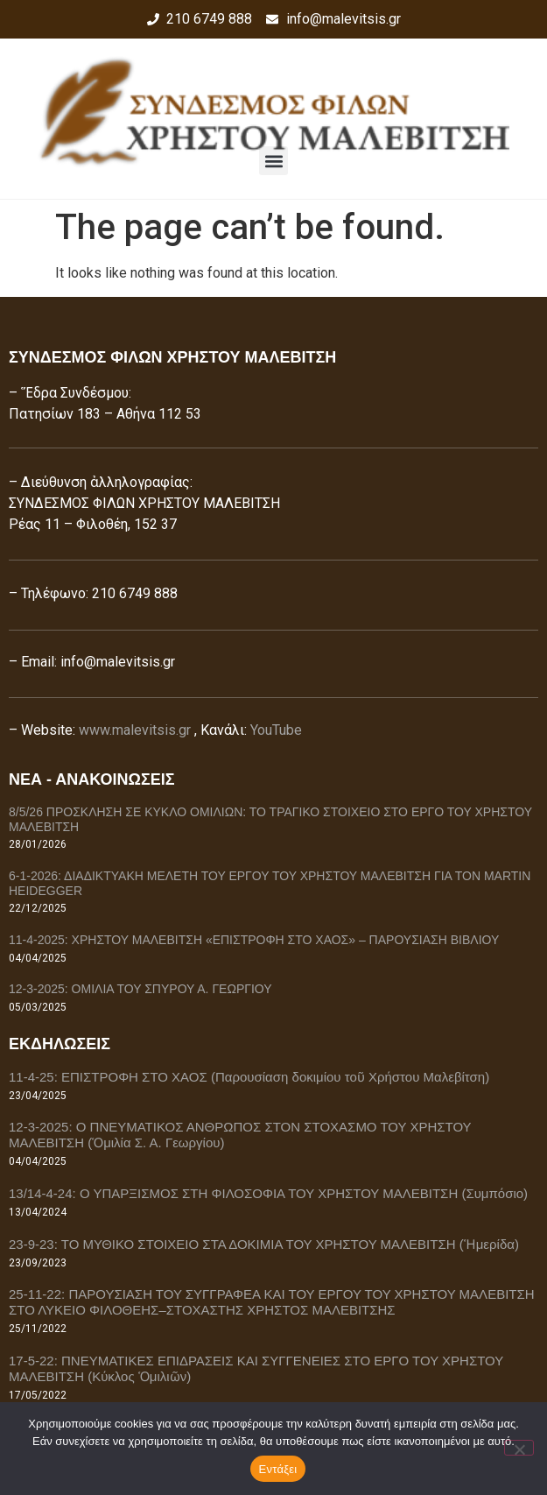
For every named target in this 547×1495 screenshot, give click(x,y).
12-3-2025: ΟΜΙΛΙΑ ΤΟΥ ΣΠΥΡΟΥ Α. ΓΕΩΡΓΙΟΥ (140, 989)
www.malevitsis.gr (135, 730)
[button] (273, 160)
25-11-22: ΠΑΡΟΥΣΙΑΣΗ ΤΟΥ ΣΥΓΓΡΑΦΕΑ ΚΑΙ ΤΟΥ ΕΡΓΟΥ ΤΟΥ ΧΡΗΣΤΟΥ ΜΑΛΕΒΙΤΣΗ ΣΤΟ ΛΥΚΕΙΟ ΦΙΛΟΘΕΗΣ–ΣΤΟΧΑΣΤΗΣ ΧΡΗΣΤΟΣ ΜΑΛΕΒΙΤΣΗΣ (272, 1302)
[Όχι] (519, 1448)
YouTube (276, 730)
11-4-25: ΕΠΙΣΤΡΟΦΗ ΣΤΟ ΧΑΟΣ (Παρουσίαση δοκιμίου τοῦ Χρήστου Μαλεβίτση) (249, 1076)
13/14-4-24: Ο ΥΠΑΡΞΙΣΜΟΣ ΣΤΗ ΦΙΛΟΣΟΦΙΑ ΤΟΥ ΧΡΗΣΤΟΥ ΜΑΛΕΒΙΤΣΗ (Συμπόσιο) (268, 1193)
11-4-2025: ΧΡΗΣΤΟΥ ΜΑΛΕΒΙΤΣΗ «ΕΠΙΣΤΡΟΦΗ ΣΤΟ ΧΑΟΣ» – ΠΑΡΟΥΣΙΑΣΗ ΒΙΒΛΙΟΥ (254, 940)
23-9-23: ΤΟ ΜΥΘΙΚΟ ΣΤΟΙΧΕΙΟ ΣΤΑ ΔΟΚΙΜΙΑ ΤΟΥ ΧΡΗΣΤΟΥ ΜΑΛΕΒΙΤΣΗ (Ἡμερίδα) (264, 1244)
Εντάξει (278, 1469)
